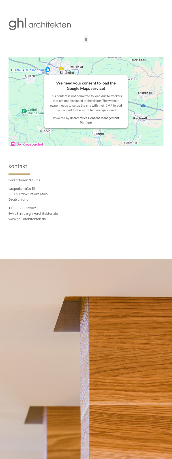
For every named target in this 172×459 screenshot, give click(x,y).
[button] (86, 39)
